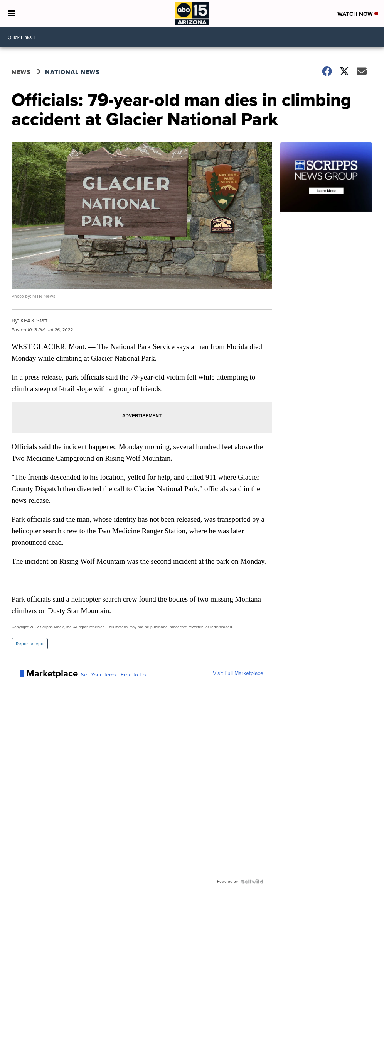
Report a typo (30, 643)
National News (72, 72)
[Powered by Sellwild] (252, 881)
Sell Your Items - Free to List (114, 675)
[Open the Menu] (12, 13)
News (21, 72)
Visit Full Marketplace (238, 673)
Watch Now (357, 14)
